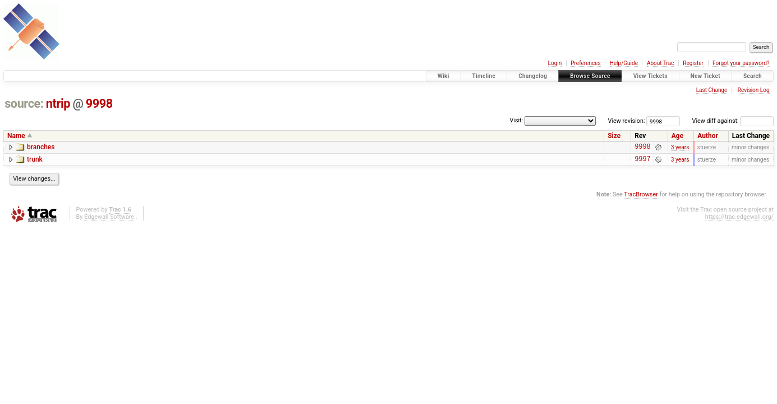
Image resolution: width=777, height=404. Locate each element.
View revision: (626, 121)
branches (40, 147)
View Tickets (650, 76)
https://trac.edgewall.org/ (739, 220)
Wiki (443, 76)
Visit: (516, 120)
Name (16, 136)
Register (693, 63)
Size (614, 136)
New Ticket (705, 76)
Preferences (585, 63)
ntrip (58, 104)
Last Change (712, 90)
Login (555, 63)
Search (752, 76)
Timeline (484, 76)
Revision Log (754, 90)
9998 (99, 104)
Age (677, 136)
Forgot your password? (741, 63)
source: (23, 104)
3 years (680, 148)
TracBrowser (641, 197)
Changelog (532, 76)
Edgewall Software (109, 220)
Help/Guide (624, 63)
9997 (642, 162)
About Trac (660, 63)
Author (707, 136)
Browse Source (590, 76)
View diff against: (733, 121)
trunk (35, 161)
